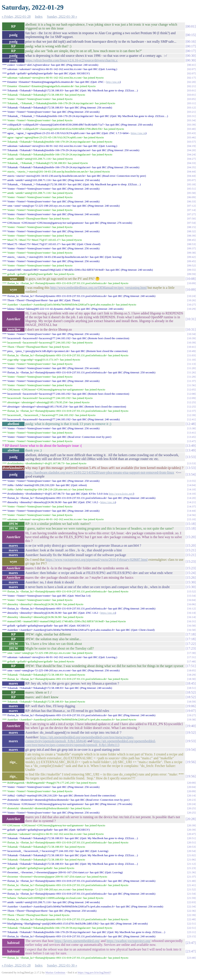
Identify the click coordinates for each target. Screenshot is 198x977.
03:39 (191, 124)
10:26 (191, 300)
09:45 (191, 261)
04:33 (191, 163)
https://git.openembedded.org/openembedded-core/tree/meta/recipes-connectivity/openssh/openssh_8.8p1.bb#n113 (90, 743)
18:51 (191, 687)
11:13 (191, 363)
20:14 (191, 795)
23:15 (191, 936)
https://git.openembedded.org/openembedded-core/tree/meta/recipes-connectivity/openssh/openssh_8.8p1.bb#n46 (79, 739)
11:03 (191, 355)
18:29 (191, 674)
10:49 (191, 351)
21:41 (191, 885)
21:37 (191, 876)
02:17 (191, 77)
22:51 (191, 923)
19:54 (190, 749)
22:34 (191, 906)
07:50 (191, 218)
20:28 (190, 819)
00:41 (191, 64)
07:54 (191, 222)
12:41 (191, 419)
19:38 (191, 719)
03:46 (191, 137)
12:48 (190, 424)
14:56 (191, 515)
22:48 (191, 919)
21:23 (191, 868)
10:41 (191, 346)
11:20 (191, 368)
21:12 (191, 863)
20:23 (191, 799)
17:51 (190, 666)
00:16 (190, 41)
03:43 (191, 133)
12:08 (191, 393)
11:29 (191, 376)
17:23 (190, 648)
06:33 (191, 201)
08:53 (191, 244)
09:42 (191, 256)
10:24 (191, 296)
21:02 (191, 855)
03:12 (191, 107)
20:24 (191, 804)
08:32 (191, 231)
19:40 (190, 726)
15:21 (190, 550)
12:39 (191, 415)
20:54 (191, 851)
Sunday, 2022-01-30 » (62, 16)
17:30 (191, 652)
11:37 (191, 381)
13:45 (191, 436)
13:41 (191, 432)
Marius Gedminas (55, 972)
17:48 (191, 661)
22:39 (191, 915)
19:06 (190, 706)
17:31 (191, 657)
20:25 (191, 808)
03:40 (191, 128)
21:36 (191, 872)
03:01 (191, 90)
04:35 (191, 167)
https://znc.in (138, 133)
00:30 (190, 55)
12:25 (191, 402)
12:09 (191, 398)
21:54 (191, 893)
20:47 (191, 833)
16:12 (191, 608)
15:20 (190, 537)
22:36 (191, 910)
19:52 (190, 732)
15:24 (190, 573)
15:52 (191, 591)
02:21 (191, 86)
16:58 (191, 625)
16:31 (191, 621)
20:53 (191, 846)
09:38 (191, 252)
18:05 (191, 670)
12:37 (191, 410)
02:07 (191, 69)
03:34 (191, 120)
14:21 (191, 502)
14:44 (191, 510)
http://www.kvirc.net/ (121, 493)
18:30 (191, 679)
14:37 (191, 506)
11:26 (191, 372)
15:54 (191, 595)
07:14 (191, 210)
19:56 (190, 762)
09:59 (191, 274)
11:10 (191, 359)
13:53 (190, 457)
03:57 (191, 141)
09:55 (191, 269)
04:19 (191, 145)
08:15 (191, 227)
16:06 (191, 604)
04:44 (191, 171)
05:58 (191, 192)
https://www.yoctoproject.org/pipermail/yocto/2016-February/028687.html (96, 559)
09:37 (191, 248)
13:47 (191, 441)
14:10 (191, 489)
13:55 (191, 480)
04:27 (191, 158)
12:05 (191, 389)
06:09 (191, 197)
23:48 (191, 957)
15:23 (190, 561)
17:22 (190, 643)
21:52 (191, 889)
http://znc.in (113, 81)
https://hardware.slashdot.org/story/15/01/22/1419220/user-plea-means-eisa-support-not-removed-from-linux (99, 472)
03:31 (191, 116)
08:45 (191, 239)
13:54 (190, 474)
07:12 (191, 205)
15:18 (190, 524)
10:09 (191, 283)
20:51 (191, 838)
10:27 (191, 304)
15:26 (190, 577)
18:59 (191, 701)
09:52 (191, 265)
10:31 (190, 319)
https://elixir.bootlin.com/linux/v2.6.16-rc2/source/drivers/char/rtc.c (71, 60)
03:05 (191, 99)
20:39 (191, 825)
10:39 (191, 338)
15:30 (190, 582)
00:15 (190, 35)
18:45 (190, 683)
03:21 (191, 111)
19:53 (190, 741)
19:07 (190, 711)
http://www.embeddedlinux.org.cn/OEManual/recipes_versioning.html (98, 287)
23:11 (191, 932)
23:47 (190, 943)
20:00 (191, 782)
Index (38, 16)
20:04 (191, 787)
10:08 (190, 278)
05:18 (191, 184)
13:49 (190, 445)
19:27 (191, 715)
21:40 (191, 880)
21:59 (191, 898)
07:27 (191, 214)
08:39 (191, 235)
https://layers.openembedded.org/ (77, 941)
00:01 (190, 26)
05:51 (191, 188)
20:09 (191, 791)
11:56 (191, 385)
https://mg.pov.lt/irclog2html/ (94, 972)
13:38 (191, 428)
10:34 (191, 334)
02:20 (191, 81)
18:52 (190, 692)
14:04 (191, 485)
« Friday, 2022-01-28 (16, 16)
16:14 (191, 612)
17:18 (190, 634)
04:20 (191, 150)
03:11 (191, 103)
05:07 (191, 180)
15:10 (191, 519)
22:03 (191, 902)
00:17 (190, 46)
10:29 (191, 308)
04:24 (191, 154)
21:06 (191, 859)
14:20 (191, 497)
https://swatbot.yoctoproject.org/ (128, 941)
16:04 (191, 600)
